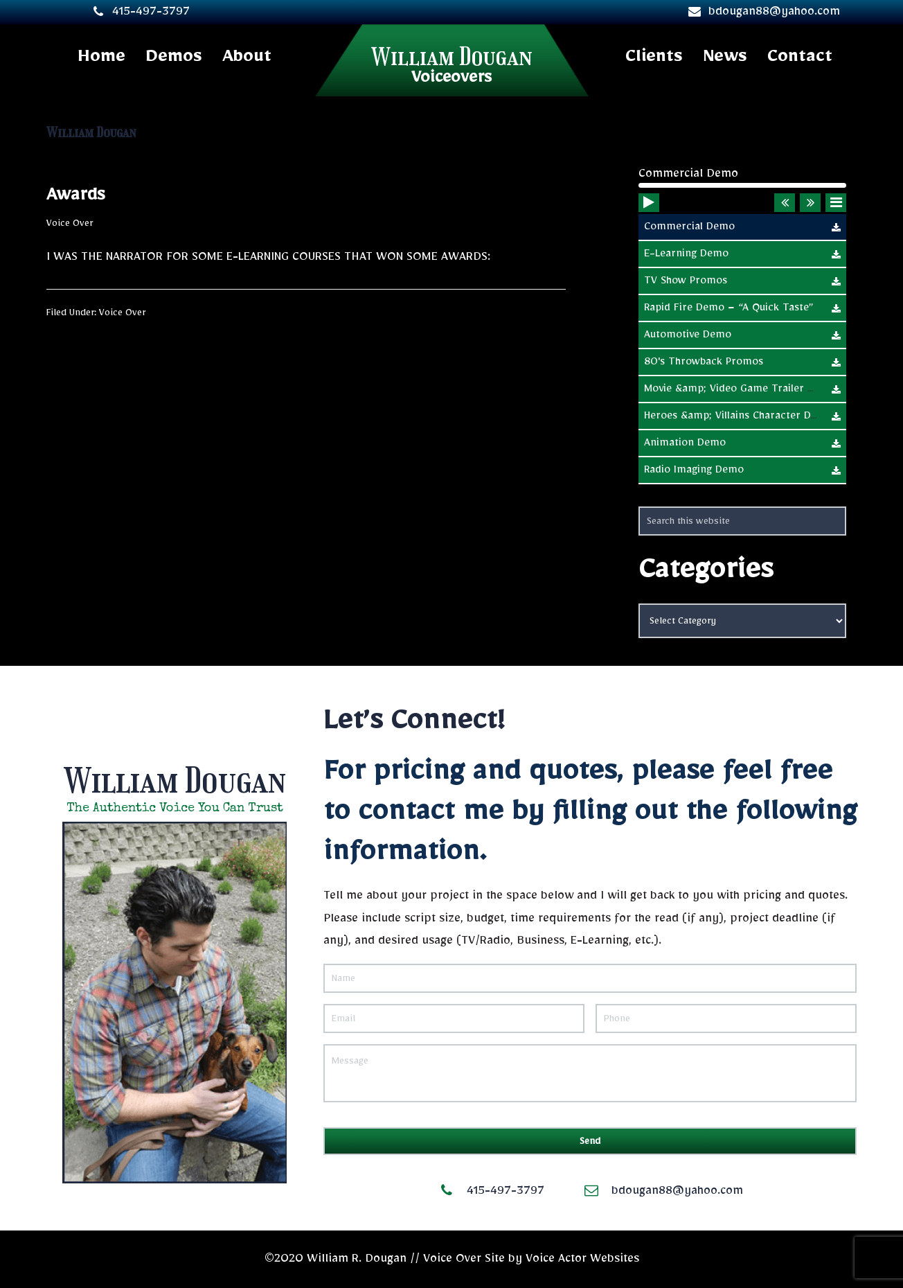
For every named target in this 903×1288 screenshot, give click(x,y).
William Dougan (452, 56)
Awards (75, 195)
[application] (742, 193)
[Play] (649, 226)
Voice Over (69, 223)
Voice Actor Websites (582, 1258)
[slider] (742, 185)
